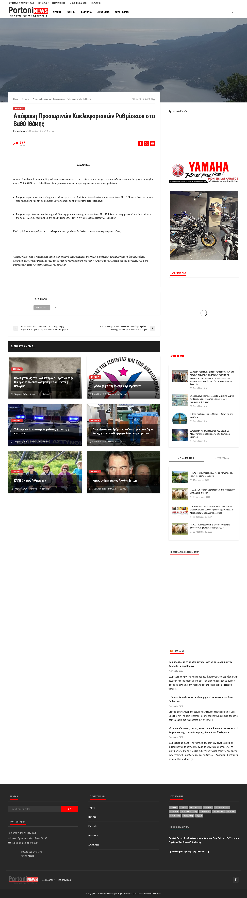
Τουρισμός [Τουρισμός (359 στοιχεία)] (188, 816)
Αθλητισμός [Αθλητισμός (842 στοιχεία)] (195, 808)
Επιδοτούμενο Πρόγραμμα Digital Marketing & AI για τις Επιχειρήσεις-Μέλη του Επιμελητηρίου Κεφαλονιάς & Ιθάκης (212, 399)
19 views (45, 441)
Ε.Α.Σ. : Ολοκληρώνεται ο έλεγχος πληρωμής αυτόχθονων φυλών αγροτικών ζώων (210, 526)
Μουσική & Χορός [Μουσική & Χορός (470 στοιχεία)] (189, 812)
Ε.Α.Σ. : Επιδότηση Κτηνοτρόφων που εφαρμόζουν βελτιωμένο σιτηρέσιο (212, 491)
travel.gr (178, 651)
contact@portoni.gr (28, 842)
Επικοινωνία (64, 879)
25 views (45, 394)
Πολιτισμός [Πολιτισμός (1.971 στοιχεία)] (175, 816)
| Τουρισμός (43, 2)
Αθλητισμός (121, 12)
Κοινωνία (86, 12)
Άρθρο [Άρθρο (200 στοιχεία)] (183, 808)
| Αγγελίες (96, 2)
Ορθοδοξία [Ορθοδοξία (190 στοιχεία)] (218, 812)
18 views (123, 441)
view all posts (41, 307)
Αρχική (57, 12)
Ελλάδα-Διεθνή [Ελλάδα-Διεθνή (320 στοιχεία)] (222, 808)
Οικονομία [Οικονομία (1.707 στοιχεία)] (205, 812)
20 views (123, 394)
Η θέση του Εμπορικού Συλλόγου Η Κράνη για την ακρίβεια (211, 415)
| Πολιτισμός (58, 2)
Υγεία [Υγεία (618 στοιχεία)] (199, 816)
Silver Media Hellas (152, 893)
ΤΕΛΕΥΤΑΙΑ (221, 458)
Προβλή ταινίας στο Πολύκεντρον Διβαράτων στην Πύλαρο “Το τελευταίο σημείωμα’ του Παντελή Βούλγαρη (43, 382)
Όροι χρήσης (48, 879)
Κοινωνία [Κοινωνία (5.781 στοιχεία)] (174, 812)
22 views (45, 489)
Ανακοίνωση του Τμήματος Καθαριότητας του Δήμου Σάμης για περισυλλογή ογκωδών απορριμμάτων (123, 431)
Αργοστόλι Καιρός (178, 111)
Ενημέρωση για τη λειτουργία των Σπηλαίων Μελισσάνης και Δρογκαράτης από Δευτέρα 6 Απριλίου (210, 434)
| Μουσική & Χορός (78, 2)
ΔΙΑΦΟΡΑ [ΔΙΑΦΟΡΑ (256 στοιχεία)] (207, 808)
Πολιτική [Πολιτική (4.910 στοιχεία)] (230, 812)
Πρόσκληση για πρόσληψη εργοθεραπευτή (117, 386)
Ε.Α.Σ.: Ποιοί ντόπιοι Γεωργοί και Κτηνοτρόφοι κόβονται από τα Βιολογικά (211, 474)
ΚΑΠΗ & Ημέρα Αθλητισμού (30, 480)
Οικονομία (103, 12)
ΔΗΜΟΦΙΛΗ (186, 458)
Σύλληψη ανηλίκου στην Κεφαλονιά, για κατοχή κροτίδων (41, 431)
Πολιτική (71, 12)
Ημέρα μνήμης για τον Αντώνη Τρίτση (115, 480)
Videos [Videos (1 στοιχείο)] (173, 808)
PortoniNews (19, 131)
